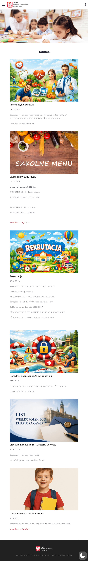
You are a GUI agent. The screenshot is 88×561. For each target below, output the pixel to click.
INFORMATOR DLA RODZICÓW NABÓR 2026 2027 (33, 297)
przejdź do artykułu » (20, 223)
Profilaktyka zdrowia (22, 104)
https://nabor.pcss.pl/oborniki (41, 286)
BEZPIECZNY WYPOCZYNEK (22, 391)
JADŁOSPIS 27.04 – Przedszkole (25, 197)
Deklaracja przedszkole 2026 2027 (26, 307)
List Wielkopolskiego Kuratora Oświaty (33, 444)
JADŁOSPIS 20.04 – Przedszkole (25, 192)
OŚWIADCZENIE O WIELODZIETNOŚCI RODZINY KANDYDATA (37, 312)
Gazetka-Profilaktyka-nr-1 (22, 123)
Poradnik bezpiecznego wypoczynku (31, 375)
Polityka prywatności (62, 555)
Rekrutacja (16, 276)
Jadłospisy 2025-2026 (23, 176)
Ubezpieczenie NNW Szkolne (27, 513)
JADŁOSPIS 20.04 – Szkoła (22, 207)
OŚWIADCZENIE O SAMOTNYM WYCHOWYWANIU (32, 317)
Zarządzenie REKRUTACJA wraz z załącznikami (32, 302)
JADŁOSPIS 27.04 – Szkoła (22, 212)
